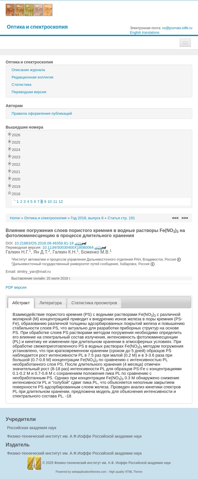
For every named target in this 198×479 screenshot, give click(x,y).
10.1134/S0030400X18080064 (74, 247)
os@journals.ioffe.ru (177, 28)
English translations (145, 33)
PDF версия (16, 287)
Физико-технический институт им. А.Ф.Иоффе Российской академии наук (74, 436)
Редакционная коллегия (32, 77)
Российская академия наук (31, 427)
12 (61, 201)
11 (55, 201)
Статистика (21, 84)
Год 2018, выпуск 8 (87, 218)
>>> (185, 218)
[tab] (21, 303)
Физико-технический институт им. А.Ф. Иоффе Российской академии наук (112, 463)
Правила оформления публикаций (42, 113)
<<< (175, 218)
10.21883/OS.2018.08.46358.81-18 (50, 243)
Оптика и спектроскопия (37, 27)
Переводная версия (29, 92)
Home (15, 218)
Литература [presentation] (50, 303)
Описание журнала (28, 70)
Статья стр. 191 (121, 218)
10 (50, 201)
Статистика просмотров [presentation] (94, 303)
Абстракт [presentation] (21, 303)
